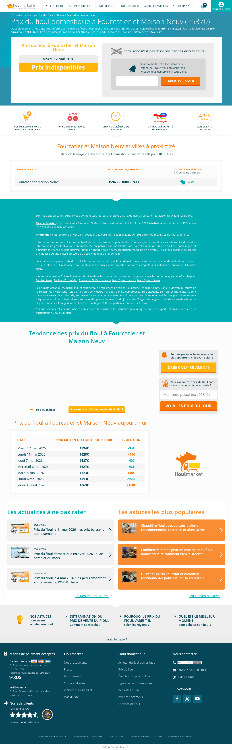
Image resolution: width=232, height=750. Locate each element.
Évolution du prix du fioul (134, 676)
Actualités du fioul (129, 690)
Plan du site (71, 697)
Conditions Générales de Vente (53, 736)
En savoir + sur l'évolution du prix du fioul (96, 409)
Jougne (137, 276)
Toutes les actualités (92, 596)
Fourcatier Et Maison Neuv (95, 280)
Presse (68, 670)
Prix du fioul (126, 670)
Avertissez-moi (181, 81)
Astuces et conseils (130, 697)
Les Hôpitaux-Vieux (148, 280)
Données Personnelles (140, 736)
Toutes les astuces (204, 596)
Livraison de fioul (129, 704)
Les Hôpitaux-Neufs (124, 280)
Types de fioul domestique (135, 683)
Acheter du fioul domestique (136, 663)
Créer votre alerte (189, 367)
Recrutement (72, 676)
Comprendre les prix (77, 683)
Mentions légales (116, 736)
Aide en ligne (186, 677)
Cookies (159, 736)
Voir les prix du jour (188, 405)
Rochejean (189, 276)
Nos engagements (75, 663)
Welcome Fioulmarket (78, 690)
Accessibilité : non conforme (180, 736)
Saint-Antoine (44, 280)
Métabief (176, 276)
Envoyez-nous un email (192, 670)
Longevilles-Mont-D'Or (155, 276)
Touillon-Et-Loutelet (65, 280)
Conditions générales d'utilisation (88, 736)
